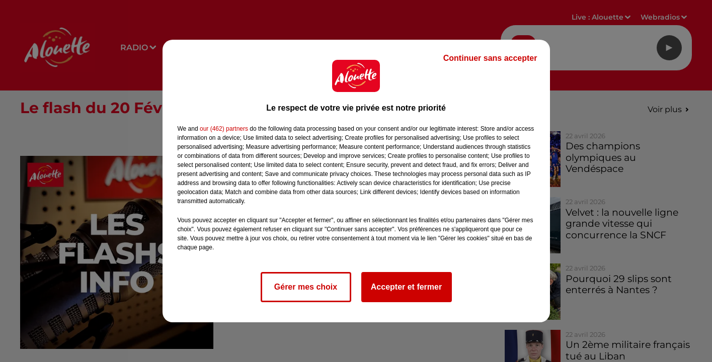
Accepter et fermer (406, 287)
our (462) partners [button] (224, 128)
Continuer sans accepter (490, 58)
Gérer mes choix (305, 287)
